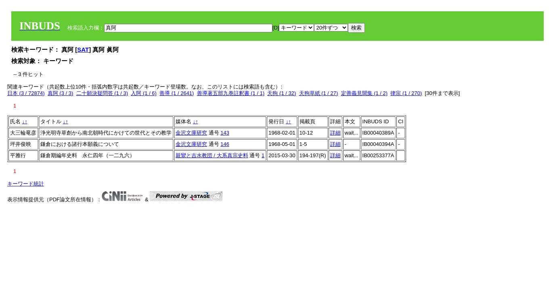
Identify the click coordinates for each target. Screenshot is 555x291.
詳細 (335, 133)
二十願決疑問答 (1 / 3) (102, 93)
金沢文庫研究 (191, 133)
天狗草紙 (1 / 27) (318, 93)
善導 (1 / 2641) (176, 93)
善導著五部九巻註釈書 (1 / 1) (231, 93)
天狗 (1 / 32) (281, 93)
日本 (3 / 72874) (26, 93)
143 (224, 133)
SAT (83, 49)
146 (224, 144)
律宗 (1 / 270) (406, 93)
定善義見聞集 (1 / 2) (364, 93)
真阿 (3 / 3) (60, 93)
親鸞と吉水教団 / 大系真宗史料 (212, 155)
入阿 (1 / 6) (144, 93)
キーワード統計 (25, 184)
